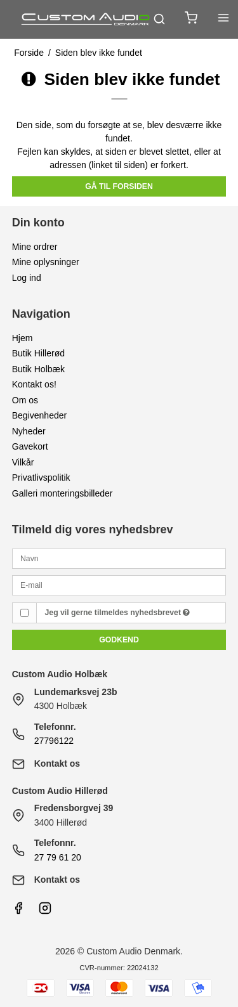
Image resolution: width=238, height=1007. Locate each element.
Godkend (119, 639)
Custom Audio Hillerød (60, 791)
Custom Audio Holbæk (59, 674)
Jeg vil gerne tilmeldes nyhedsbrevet (117, 612)
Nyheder (29, 431)
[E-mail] (119, 585)
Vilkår (23, 462)
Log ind (26, 278)
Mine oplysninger (45, 262)
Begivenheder (39, 415)
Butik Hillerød (38, 353)
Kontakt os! (34, 384)
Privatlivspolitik (41, 477)
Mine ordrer (35, 247)
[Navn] (119, 558)
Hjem (22, 338)
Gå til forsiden (119, 186)
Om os (25, 400)
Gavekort (30, 446)
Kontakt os (57, 763)
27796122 (54, 741)
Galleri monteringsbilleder (62, 493)
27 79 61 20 (57, 857)
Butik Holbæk (38, 369)
